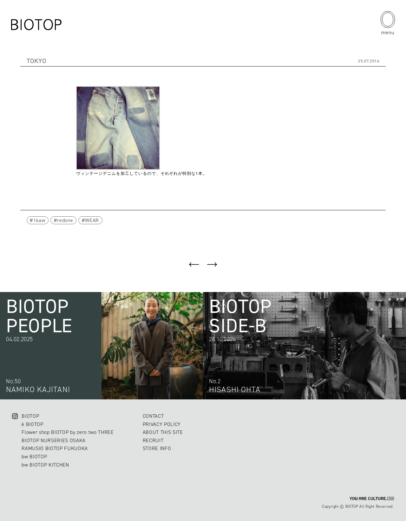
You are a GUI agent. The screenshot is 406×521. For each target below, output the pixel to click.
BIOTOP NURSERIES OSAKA (54, 440)
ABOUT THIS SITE (163, 432)
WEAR (92, 220)
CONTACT (153, 416)
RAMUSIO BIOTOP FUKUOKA (55, 448)
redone (65, 220)
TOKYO (36, 60)
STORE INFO (157, 448)
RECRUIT (153, 440)
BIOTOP (30, 416)
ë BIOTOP (32, 424)
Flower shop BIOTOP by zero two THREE (68, 432)
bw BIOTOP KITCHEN (45, 464)
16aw (39, 220)
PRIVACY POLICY (162, 424)
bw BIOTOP (34, 456)
